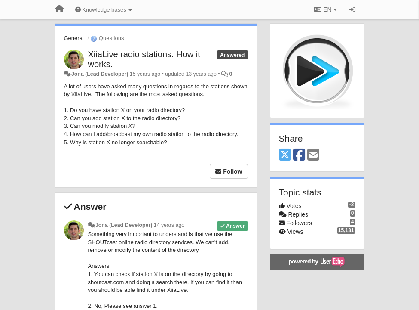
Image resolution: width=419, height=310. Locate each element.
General (74, 38)
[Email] (313, 155)
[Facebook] (299, 155)
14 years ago (169, 225)
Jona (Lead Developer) (99, 74)
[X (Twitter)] (285, 155)
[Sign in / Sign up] (352, 9)
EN (325, 9)
